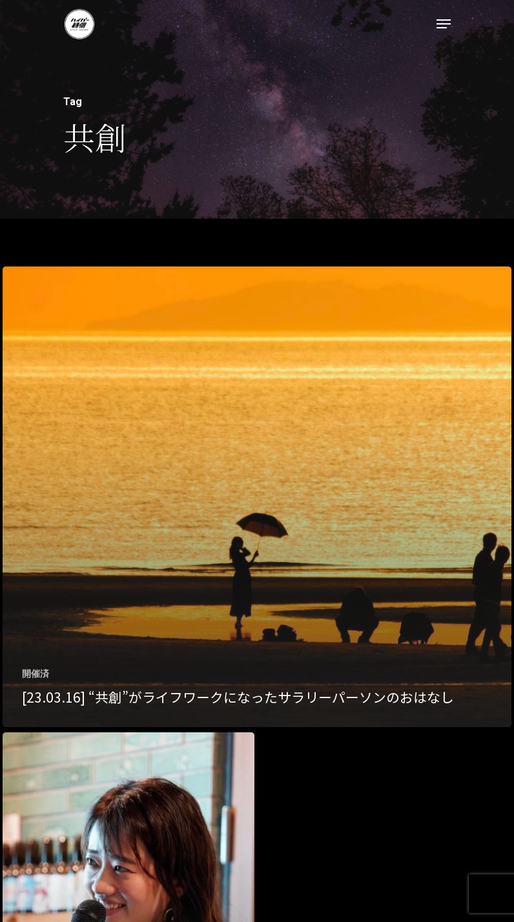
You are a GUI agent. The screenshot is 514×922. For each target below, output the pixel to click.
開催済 (35, 673)
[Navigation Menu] (444, 23)
